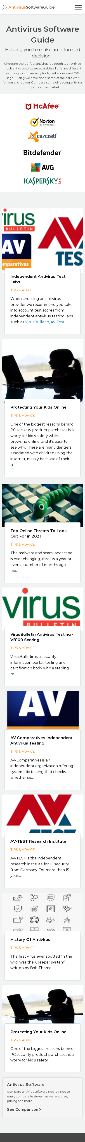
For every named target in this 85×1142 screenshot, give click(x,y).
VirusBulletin (37, 322)
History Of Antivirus (30, 939)
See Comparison (24, 1109)
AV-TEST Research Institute (38, 841)
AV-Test (57, 322)
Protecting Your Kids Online (38, 407)
